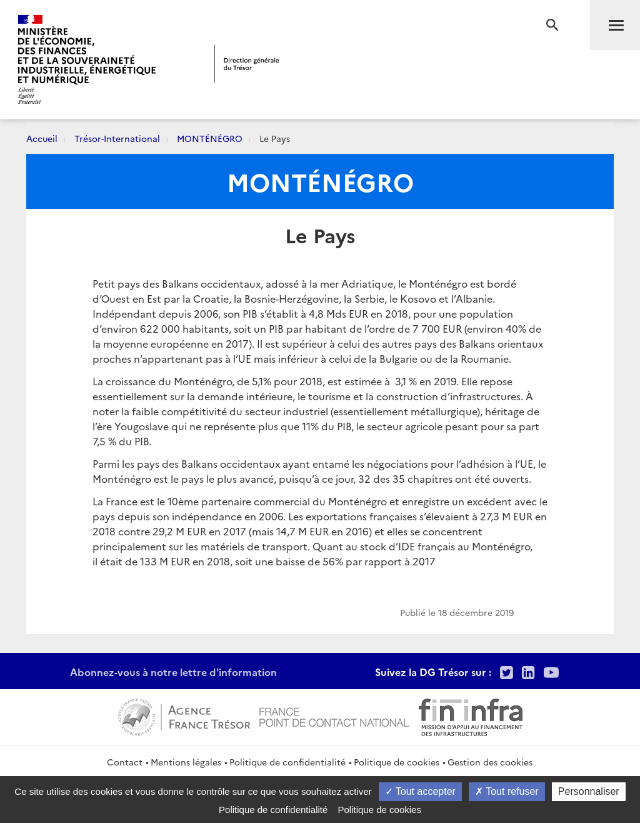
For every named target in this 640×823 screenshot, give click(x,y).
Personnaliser (588, 791)
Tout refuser (507, 791)
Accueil (42, 138)
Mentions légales (186, 761)
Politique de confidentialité (287, 761)
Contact (124, 761)
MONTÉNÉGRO (209, 138)
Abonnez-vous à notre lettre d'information (173, 672)
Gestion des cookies (490, 761)
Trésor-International (117, 138)
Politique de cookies (396, 761)
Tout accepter (420, 791)
